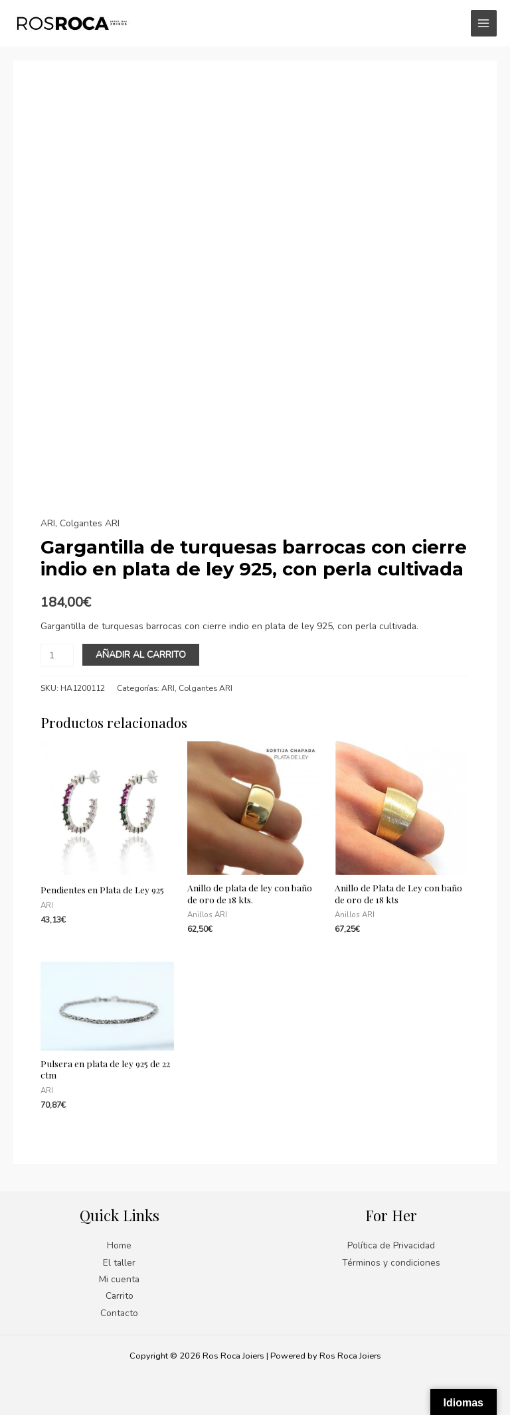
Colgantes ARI (90, 523)
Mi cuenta (119, 1279)
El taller (119, 1262)
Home (119, 1245)
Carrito (119, 1296)
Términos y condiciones (391, 1262)
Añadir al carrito (141, 654)
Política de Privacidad (391, 1245)
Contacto (119, 1313)
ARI (48, 523)
